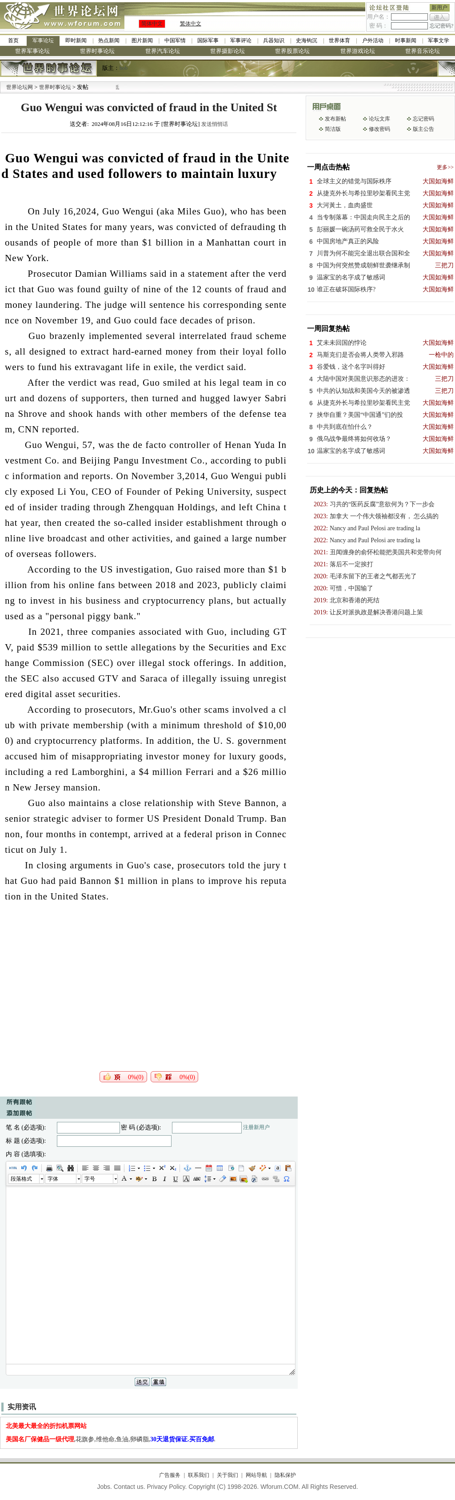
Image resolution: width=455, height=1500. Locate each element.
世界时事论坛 (97, 51)
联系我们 (198, 1475)
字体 (53, 1179)
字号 (89, 1179)
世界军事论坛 (32, 51)
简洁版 (333, 129)
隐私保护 (285, 1475)
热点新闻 (109, 40)
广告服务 (169, 1475)
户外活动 (372, 40)
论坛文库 (379, 119)
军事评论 (240, 40)
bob (124, 68)
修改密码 (379, 129)
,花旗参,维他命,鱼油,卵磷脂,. (111, 1439)
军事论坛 (43, 40)
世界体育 (339, 40)
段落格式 (21, 1179)
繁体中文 (190, 23)
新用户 (439, 7)
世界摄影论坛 (227, 51)
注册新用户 (256, 1127)
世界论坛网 (19, 87)
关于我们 (227, 1475)
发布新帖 (335, 119)
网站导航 (256, 1475)
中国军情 (175, 40)
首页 (13, 40)
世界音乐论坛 (422, 51)
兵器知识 (273, 40)
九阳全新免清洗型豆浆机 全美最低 (131, 87)
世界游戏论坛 (357, 51)
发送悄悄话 (214, 124)
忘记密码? (441, 26)
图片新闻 (142, 40)
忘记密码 (423, 119)
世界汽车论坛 (162, 51)
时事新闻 (405, 40)
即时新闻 (76, 40)
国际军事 (208, 40)
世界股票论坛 (292, 51)
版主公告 (423, 129)
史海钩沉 (306, 40)
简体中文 (152, 23)
